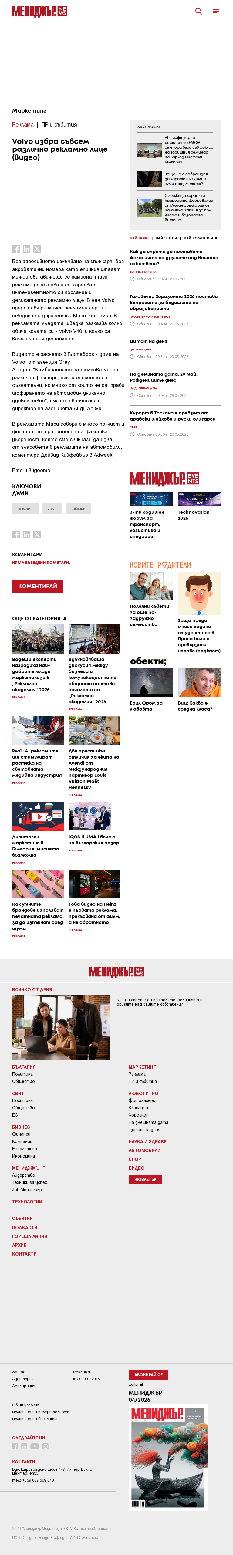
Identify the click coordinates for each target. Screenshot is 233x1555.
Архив (19, 1245)
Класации (138, 1108)
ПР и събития (143, 1081)
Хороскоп (139, 1115)
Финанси (21, 1134)
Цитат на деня (144, 1129)
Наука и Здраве (148, 1141)
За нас (18, 1372)
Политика (22, 1074)
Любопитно (143, 1093)
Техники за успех (29, 1182)
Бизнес (21, 1127)
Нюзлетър (145, 1179)
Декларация (23, 1386)
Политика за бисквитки (35, 1419)
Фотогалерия (143, 1100)
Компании (22, 1141)
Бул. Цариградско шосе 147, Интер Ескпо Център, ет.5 (52, 1471)
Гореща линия (29, 1236)
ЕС (15, 1115)
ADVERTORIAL (148, 127)
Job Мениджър (27, 1190)
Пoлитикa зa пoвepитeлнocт (40, 1412)
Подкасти (24, 1227)
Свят (18, 1093)
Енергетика (24, 1149)
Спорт (136, 1159)
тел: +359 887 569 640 (33, 1480)
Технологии (27, 1201)
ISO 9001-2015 (86, 1379)
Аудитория (23, 1379)
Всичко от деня (32, 989)
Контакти (24, 1254)
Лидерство (23, 1175)
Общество (23, 1081)
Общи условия (25, 1405)
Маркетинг (29, 111)
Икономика (23, 1156)
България (24, 1067)
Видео (136, 1168)
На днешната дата (148, 1122)
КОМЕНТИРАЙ (37, 586)
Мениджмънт (29, 1168)
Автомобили (144, 1150)
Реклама (137, 1074)
